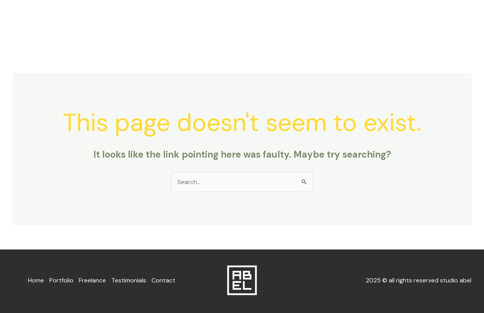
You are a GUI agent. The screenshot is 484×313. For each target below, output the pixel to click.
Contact (451, 24)
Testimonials (404, 24)
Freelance (355, 24)
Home (276, 24)
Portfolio (312, 24)
